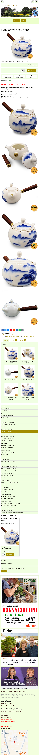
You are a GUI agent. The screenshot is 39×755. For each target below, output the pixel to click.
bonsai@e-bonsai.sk (6, 705)
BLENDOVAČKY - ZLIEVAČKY (19, 445)
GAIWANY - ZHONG (5, 450)
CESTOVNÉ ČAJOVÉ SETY (7, 447)
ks (3, 554)
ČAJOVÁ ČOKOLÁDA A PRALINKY (19, 424)
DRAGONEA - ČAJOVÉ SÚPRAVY (8, 438)
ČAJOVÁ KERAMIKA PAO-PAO (19, 436)
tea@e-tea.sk (14, 705)
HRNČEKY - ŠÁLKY (5, 459)
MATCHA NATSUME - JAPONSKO (8, 461)
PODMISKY (3, 457)
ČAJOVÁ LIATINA (19, 443)
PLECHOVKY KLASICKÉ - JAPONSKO (9, 466)
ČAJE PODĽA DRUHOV (19, 413)
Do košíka (31, 70)
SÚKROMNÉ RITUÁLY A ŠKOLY (8, 422)
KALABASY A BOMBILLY (6, 480)
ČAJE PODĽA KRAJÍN (19, 411)
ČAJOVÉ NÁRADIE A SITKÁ (19, 489)
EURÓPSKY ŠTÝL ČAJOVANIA (19, 508)
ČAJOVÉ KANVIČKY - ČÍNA (9, 335)
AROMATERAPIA (19, 492)
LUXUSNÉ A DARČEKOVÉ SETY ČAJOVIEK (19, 471)
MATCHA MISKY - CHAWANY (19, 452)
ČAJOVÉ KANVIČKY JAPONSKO (19, 427)
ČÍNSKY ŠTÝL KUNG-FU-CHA (12, 336)
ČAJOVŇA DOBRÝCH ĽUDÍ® (9, 5)
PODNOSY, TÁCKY (5, 487)
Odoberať (4, 571)
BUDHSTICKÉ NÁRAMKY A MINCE (19, 496)
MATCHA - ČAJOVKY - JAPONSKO (8, 468)
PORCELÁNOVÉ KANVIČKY (28, 336)
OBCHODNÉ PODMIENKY (19, 510)
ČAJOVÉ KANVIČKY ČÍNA (6, 429)
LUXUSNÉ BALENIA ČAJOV (19, 415)
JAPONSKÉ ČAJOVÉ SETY (6, 440)
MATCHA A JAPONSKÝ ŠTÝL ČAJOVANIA (19, 503)
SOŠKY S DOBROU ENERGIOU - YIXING (10, 482)
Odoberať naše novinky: (6, 563)
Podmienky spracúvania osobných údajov (12, 512)
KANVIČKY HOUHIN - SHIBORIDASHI (9, 434)
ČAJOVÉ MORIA (4, 485)
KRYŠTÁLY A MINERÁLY (19, 494)
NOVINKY (20, 335)
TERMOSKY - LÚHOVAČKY (7, 475)
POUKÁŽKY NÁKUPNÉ (6, 420)
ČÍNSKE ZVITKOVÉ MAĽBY (7, 498)
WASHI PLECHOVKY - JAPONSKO (8, 464)
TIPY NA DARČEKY (19, 408)
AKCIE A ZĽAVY (5, 417)
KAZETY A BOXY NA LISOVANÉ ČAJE (9, 473)
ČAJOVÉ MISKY (19, 455)
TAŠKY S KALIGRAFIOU (6, 501)
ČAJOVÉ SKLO (4, 478)
